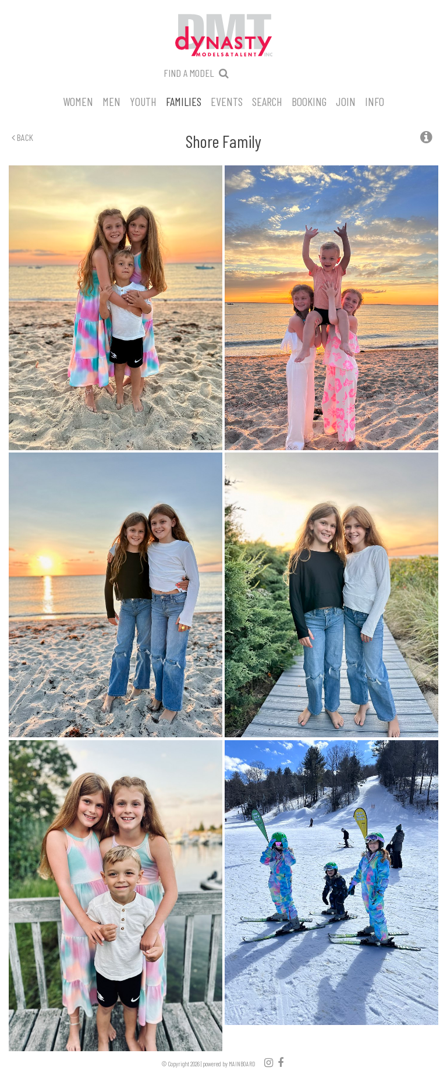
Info (374, 100)
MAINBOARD (242, 1064)
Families (183, 100)
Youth (143, 100)
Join (346, 100)
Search (267, 100)
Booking (309, 100)
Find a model (189, 72)
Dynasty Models (223, 36)
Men (111, 100)
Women (78, 100)
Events (227, 100)
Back (22, 137)
